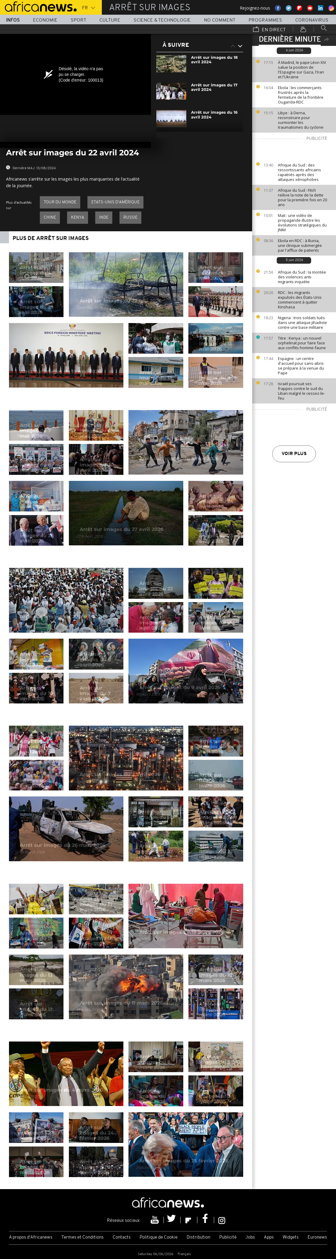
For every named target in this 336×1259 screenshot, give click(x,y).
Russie (130, 217)
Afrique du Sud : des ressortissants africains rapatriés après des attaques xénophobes (299, 172)
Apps (269, 1237)
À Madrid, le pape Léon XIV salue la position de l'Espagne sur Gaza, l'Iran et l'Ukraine (302, 69)
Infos (13, 20)
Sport (78, 20)
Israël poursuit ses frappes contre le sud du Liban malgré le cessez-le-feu (301, 390)
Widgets (291, 1237)
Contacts (122, 1237)
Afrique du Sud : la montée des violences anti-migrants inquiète (302, 277)
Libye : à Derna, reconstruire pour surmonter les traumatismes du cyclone (300, 120)
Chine (50, 217)
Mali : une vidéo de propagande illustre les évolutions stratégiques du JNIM (302, 222)
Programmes (265, 20)
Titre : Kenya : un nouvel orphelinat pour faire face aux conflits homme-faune (302, 343)
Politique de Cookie (159, 1237)
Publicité (228, 1237)
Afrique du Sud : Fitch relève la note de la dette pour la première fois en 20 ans (302, 197)
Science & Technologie (162, 20)
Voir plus (294, 453)
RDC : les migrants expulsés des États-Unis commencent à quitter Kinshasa (300, 299)
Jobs (250, 1237)
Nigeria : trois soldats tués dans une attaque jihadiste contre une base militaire (302, 322)
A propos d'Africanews (30, 1237)
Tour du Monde (60, 202)
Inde (103, 217)
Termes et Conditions (82, 1237)
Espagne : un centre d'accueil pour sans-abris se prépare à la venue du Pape (301, 365)
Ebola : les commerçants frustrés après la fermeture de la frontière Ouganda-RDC (300, 94)
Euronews (317, 1237)
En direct (269, 29)
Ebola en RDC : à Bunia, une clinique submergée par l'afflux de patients (300, 245)
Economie (45, 20)
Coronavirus (312, 20)
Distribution (198, 1237)
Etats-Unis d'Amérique (115, 202)
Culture (109, 20)
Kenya (77, 217)
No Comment (219, 20)
